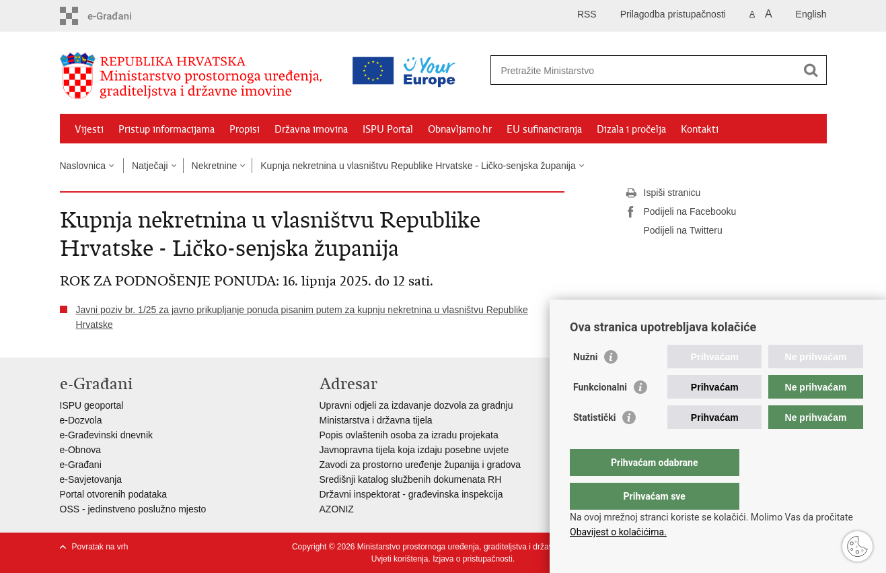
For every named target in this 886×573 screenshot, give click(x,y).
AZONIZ (337, 509)
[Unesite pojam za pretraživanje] (600, 70)
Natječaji (150, 165)
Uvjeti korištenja (400, 559)
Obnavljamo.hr (460, 129)
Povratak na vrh (100, 546)
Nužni (585, 383)
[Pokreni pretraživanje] (811, 70)
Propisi (244, 129)
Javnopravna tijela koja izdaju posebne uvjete (414, 449)
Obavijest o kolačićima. (618, 532)
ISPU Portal (388, 129)
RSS (587, 14)
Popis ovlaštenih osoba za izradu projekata (409, 435)
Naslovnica (83, 165)
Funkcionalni (600, 414)
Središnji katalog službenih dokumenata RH (411, 479)
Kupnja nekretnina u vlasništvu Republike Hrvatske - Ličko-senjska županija (417, 165)
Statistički (594, 444)
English (811, 14)
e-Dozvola (81, 420)
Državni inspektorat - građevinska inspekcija (411, 494)
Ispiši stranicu (663, 193)
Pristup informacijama (166, 129)
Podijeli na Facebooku (681, 212)
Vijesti (89, 129)
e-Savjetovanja (91, 479)
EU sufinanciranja (544, 129)
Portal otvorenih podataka (114, 494)
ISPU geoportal (92, 405)
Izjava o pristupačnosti (473, 559)
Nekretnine (214, 165)
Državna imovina (311, 129)
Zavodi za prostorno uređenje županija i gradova (420, 464)
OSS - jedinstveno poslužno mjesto (133, 509)
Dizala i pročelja (631, 129)
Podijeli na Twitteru (674, 231)
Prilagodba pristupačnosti (673, 14)
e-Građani (81, 464)
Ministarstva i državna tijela (376, 420)
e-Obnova (80, 449)
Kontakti (699, 129)
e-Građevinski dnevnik (106, 435)
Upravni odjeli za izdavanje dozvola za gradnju (416, 405)
